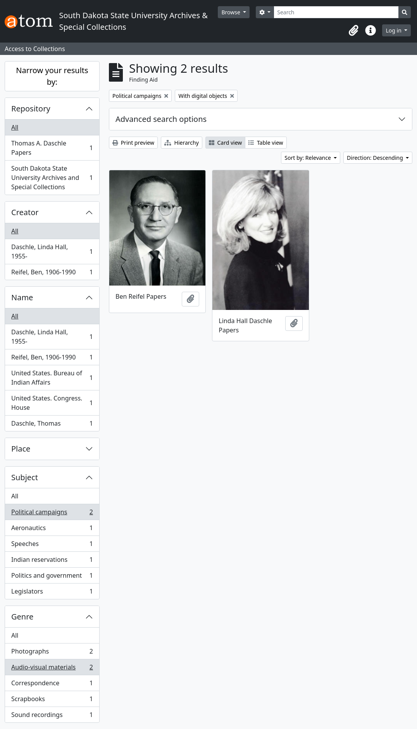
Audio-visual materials (52, 668)
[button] (353, 30)
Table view (265, 142)
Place (20, 448)
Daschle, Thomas (52, 425)
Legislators (52, 593)
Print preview (133, 142)
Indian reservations (52, 561)
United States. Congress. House (52, 403)
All (14, 127)
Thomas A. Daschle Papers (52, 148)
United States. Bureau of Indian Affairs (52, 378)
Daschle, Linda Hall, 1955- (52, 251)
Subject (24, 477)
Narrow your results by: (52, 76)
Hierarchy (181, 142)
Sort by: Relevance (308, 157)
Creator (25, 212)
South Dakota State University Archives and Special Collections (52, 177)
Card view (225, 142)
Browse (231, 12)
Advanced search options (161, 119)
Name (22, 297)
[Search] (336, 12)
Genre (22, 616)
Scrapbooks (52, 700)
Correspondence (52, 684)
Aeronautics (52, 529)
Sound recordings (52, 716)
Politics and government (52, 577)
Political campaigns (52, 513)
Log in (394, 30)
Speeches (52, 545)
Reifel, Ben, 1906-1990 (52, 273)
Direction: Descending (375, 157)
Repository (30, 108)
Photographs (52, 653)
